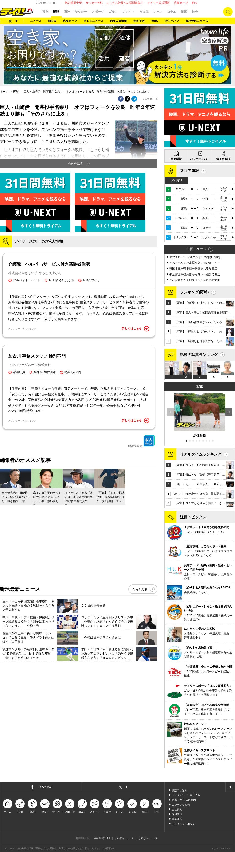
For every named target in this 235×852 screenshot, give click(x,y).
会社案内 (177, 809)
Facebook (45, 787)
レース (157, 11)
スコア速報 (189, 171)
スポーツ (98, 11)
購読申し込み (179, 790)
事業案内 (177, 818)
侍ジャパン (172, 21)
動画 (184, 11)
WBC (154, 21)
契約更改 (139, 21)
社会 (195, 11)
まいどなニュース (124, 838)
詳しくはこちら (135, 329)
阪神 (67, 11)
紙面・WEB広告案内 (184, 800)
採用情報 (177, 814)
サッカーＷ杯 (94, 2)
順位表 (52, 21)
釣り (195, 2)
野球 (56, 11)
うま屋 (144, 11)
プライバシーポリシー (185, 823)
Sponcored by (141, 441)
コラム (171, 11)
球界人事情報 (118, 21)
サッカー (81, 11)
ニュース (35, 21)
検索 (228, 11)
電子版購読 (223, 159)
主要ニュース (196, 249)
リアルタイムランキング (200, 454)
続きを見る (75, 163)
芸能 (45, 11)
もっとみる (140, 589)
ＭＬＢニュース (93, 21)
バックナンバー (200, 159)
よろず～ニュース (148, 838)
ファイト (128, 11)
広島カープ (181, 2)
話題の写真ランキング (199, 355)
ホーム (4, 91)
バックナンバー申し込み (186, 795)
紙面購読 (176, 159)
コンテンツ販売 (181, 804)
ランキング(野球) (194, 292)
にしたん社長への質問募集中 (125, 2)
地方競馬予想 (73, 2)
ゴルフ (113, 11)
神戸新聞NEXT (102, 838)
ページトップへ (230, 787)
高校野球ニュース (196, 21)
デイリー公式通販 (158, 2)
